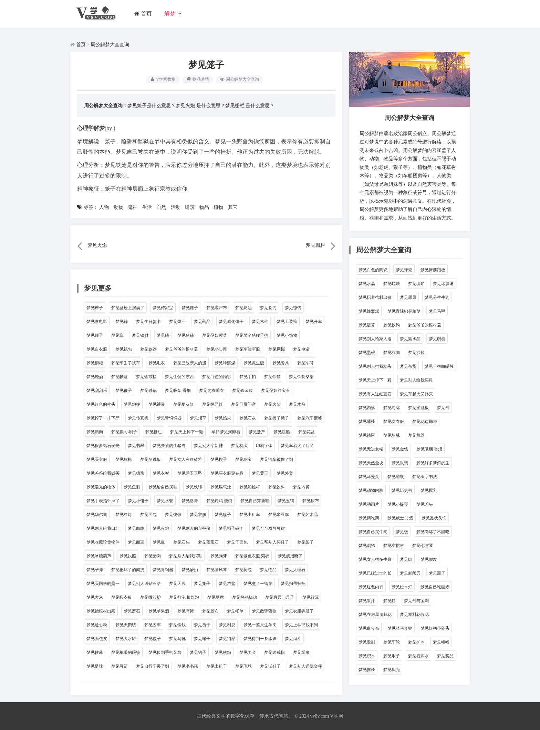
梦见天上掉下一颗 (186, 431)
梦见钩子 (198, 652)
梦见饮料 (276, 487)
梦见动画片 (369, 504)
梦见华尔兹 (96, 514)
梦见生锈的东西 (179, 376)
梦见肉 (406, 559)
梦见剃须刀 (410, 573)
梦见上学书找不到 (301, 624)
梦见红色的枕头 (100, 404)
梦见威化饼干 (231, 321)
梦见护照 (416, 642)
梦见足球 (94, 666)
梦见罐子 (94, 335)
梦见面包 (148, 514)
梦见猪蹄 (185, 335)
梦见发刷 (367, 642)
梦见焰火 (223, 418)
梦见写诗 (185, 611)
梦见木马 (297, 404)
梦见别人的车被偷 (193, 528)
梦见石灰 (247, 418)
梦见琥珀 (416, 283)
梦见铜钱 (177, 624)
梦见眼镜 (400, 462)
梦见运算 (367, 325)
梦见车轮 (391, 642)
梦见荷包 (243, 569)
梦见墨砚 (367, 352)
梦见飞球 (243, 666)
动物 (118, 207)
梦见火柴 (272, 404)
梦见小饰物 (287, 335)
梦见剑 (443, 407)
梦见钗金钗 (242, 390)
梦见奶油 (243, 307)
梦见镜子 (223, 514)
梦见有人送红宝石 (375, 394)
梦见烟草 (198, 418)
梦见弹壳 (404, 269)
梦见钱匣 (367, 435)
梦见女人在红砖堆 (185, 459)
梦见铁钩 (391, 325)
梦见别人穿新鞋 (208, 445)
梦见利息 (227, 624)
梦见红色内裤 (371, 587)
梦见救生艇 (253, 363)
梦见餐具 (280, 363)
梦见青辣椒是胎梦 (403, 311)
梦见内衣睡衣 (211, 390)
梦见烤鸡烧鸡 (244, 597)
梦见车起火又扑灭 (416, 394)
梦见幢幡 (441, 642)
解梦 (169, 14)
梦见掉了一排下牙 (103, 418)
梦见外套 (285, 473)
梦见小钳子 (138, 500)
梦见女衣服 (393, 421)
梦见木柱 (260, 321)
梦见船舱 (136, 528)
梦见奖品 (445, 655)
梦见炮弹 (132, 404)
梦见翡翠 (136, 445)
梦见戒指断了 (290, 556)
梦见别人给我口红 (103, 528)
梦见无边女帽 (371, 449)
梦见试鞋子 (270, 666)
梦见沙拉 (416, 352)
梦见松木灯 (402, 587)
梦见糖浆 (136, 473)
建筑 (190, 207)
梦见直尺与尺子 (279, 597)
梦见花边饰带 (424, 421)
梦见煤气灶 (220, 487)
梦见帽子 (202, 638)
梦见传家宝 (163, 307)
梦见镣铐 (293, 307)
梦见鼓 (159, 542)
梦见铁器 (148, 349)
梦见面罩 (136, 542)
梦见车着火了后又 (297, 445)
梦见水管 (165, 500)
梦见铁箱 (272, 376)
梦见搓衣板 (121, 597)
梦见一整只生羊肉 (260, 624)
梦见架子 (305, 542)
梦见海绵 (391, 407)
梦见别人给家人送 (375, 338)
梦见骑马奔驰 (399, 628)
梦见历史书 (402, 490)
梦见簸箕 (310, 597)
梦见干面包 (237, 542)
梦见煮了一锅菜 (257, 583)
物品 (204, 207)
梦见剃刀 (268, 307)
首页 (143, 14)
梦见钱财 (140, 335)
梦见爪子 (391, 655)
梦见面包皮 (96, 638)
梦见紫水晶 (410, 338)
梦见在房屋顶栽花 (375, 614)
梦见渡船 (281, 431)
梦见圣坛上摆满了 (127, 307)
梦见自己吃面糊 (434, 587)
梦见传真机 (138, 418)
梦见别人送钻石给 (144, 583)
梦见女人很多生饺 (375, 559)
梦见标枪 (123, 459)
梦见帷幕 (94, 652)
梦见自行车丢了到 (152, 666)
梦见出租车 (249, 514)
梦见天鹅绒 (125, 624)
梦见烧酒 (94, 376)
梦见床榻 (276, 349)
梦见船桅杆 (249, 487)
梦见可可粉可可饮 (268, 528)
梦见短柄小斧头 (434, 628)
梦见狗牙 (218, 556)
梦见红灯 (123, 514)
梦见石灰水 (418, 655)
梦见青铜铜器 (169, 418)
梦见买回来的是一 (103, 583)
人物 (104, 207)
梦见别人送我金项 (305, 666)
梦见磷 (163, 335)
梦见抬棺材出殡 (100, 611)
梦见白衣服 (96, 349)
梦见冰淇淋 (443, 283)
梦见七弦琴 (422, 545)
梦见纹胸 (391, 352)
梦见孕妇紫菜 (214, 335)
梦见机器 (416, 435)
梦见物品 (268, 569)
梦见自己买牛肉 (373, 531)
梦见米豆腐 (278, 514)
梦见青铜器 (163, 569)
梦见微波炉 (150, 597)
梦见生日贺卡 (148, 321)
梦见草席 (215, 597)
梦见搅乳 (428, 490)
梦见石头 (181, 542)
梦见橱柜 (94, 363)
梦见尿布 (310, 500)
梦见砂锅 (148, 390)
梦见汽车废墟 (309, 418)
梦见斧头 (424, 504)
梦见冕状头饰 (434, 518)
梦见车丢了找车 (125, 363)
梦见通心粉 (96, 624)
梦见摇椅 (367, 669)
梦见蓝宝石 (208, 542)
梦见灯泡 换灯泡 (184, 597)
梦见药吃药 (369, 518)
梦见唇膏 (189, 500)
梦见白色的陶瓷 (373, 269)
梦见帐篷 (119, 376)
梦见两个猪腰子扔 (251, 335)
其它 (233, 207)
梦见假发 (428, 559)
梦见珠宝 (243, 459)
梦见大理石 (295, 569)
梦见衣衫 (161, 473)
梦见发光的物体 (100, 487)
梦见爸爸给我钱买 (103, 473)
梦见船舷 (391, 435)
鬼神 (132, 207)
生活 (147, 207)
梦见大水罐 (125, 638)
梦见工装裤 (287, 321)
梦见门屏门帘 (243, 404)
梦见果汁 (367, 600)
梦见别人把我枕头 (375, 366)
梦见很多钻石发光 (103, 445)
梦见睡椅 (367, 421)
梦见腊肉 (94, 431)
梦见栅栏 (235, 105)
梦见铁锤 (194, 487)
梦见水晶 (367, 283)
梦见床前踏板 (432, 269)
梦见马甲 (437, 311)
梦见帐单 (235, 611)
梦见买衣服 (96, 459)
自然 (161, 207)
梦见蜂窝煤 (225, 363)
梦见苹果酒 (158, 611)
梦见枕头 (239, 445)
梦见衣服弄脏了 (299, 611)
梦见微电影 (96, 321)
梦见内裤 (301, 487)
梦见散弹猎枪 (264, 611)
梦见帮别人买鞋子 (272, 542)
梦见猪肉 (152, 556)
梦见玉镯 (286, 500)
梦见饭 (402, 531)
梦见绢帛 (301, 652)
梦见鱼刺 (132, 487)
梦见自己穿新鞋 (254, 500)
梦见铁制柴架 (301, 376)
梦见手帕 (247, 376)
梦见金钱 (400, 449)
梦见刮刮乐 (96, 390)
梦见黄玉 (260, 473)
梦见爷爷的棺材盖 (181, 349)
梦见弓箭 (119, 666)
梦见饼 (389, 600)
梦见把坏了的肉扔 (127, 569)
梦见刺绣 (367, 545)
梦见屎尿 (408, 297)
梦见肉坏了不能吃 (432, 531)
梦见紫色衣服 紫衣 (252, 556)
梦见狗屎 (227, 638)
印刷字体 (264, 445)
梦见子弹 (94, 569)
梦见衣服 (198, 514)
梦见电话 (301, 349)
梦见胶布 (210, 611)
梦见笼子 (202, 583)
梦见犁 (117, 335)
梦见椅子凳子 (276, 418)
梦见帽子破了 (231, 528)
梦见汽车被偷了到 (276, 459)
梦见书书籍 (187, 666)
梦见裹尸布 (216, 307)
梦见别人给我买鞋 (185, 556)
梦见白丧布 (369, 628)
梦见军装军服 (247, 349)
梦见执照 (128, 556)
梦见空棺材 (393, 545)
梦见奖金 (247, 652)
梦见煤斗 (177, 321)
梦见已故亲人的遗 (189, 363)
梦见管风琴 (216, 569)
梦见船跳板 (150, 459)
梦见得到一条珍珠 (260, 638)
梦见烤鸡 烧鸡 (219, 500)
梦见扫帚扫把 (293, 583)
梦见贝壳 (391, 669)
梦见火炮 (185, 105)
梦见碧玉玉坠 (189, 473)
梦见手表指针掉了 (103, 500)
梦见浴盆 (227, 583)
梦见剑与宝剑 (416, 600)
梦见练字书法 (424, 476)
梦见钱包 (123, 349)
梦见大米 (94, 597)
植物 (218, 207)
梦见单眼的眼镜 (125, 652)
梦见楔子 (218, 459)
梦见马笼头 (369, 476)
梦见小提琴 (397, 504)
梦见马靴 (177, 638)
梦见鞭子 (123, 390)
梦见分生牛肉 (437, 297)
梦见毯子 (152, 638)
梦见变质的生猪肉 (169, 445)
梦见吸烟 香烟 (178, 390)
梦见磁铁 (395, 476)
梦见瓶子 (437, 573)
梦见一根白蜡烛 (439, 366)
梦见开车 (313, 321)
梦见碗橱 (437, 338)
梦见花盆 (306, 431)
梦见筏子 (202, 624)
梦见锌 (121, 321)
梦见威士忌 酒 (400, 518)
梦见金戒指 (146, 376)
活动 (175, 207)
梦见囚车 (152, 624)
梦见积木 (367, 655)
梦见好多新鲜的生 (432, 462)
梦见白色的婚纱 (216, 376)
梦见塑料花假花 (414, 614)
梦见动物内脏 (371, 490)
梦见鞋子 (189, 307)
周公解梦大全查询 (110, 44)
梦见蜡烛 (391, 283)
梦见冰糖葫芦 (98, 556)
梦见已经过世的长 (375, 573)
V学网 (336, 716)
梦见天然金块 (371, 462)
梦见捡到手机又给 (164, 652)
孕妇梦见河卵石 (225, 431)
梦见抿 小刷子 (124, 431)
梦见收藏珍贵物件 (103, 542)
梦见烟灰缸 (183, 404)
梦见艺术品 (307, 514)
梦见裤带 (156, 404)
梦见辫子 (94, 307)
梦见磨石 (132, 611)
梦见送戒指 (274, 652)
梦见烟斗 (293, 638)
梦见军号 (305, 363)
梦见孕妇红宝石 (275, 390)
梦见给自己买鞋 (162, 487)
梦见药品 (202, 321)
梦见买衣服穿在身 (226, 473)
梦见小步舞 (216, 349)
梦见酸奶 (189, 569)
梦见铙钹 (173, 514)
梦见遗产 (257, 431)
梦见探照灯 (212, 404)
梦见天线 (177, 583)
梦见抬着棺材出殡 (375, 297)
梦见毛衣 (156, 363)
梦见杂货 (408, 366)
